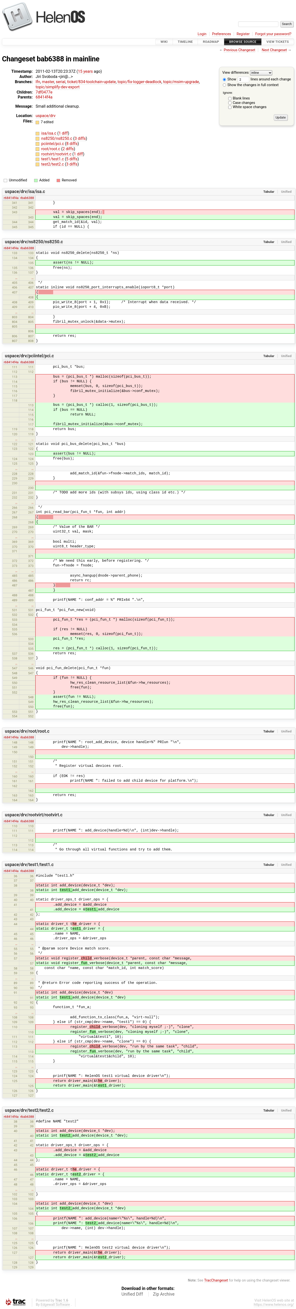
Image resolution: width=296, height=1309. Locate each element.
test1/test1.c (53, 159)
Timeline (185, 42)
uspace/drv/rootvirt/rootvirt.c (34, 814)
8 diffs (71, 143)
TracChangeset (216, 1280)
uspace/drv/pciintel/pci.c (29, 355)
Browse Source (242, 42)
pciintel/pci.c (53, 143)
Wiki (164, 42)
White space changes (250, 107)
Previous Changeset (239, 50)
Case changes (244, 103)
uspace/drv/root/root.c (27, 731)
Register (243, 34)
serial (61, 81)
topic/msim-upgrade (181, 81)
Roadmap (211, 42)
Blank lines (241, 98)
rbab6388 (27, 198)
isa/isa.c (49, 133)
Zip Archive (164, 1294)
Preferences (221, 34)
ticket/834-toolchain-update (91, 81)
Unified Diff (132, 1294)
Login (202, 34)
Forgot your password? (273, 34)
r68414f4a (11, 198)
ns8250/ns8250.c (57, 138)
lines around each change (264, 79)
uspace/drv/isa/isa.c (25, 191)
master (48, 81)
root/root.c (51, 148)
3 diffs (80, 138)
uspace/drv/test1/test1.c (29, 864)
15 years (85, 71)
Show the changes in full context (251, 85)
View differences (235, 73)
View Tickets (278, 42)
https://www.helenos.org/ (274, 1305)
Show (229, 79)
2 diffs (68, 148)
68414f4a (44, 97)
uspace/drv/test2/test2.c (29, 1110)
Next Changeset (274, 50)
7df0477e (44, 92)
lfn (38, 81)
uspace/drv (46, 115)
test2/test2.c (53, 164)
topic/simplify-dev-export (58, 87)
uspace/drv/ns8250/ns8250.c (34, 241)
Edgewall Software (55, 1305)
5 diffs (71, 159)
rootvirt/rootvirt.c (56, 154)
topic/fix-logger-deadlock (139, 81)
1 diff (63, 133)
